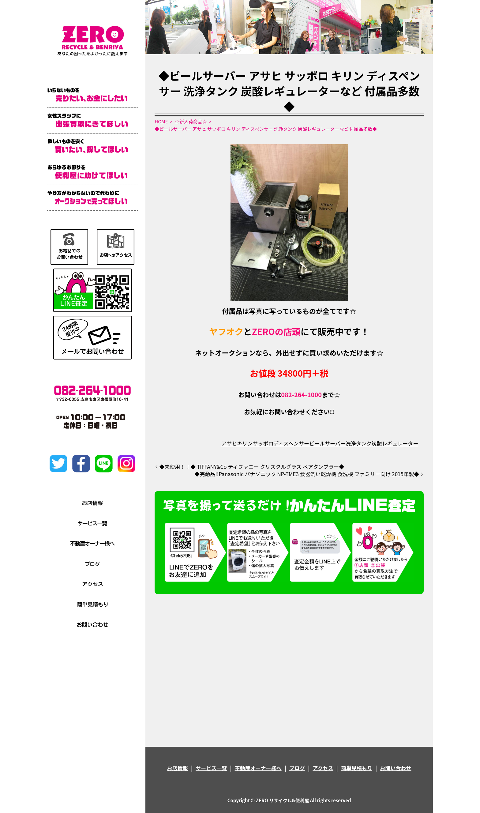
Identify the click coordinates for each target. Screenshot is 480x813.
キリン (245, 443)
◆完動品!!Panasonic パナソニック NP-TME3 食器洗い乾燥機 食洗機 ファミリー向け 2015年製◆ (306, 474)
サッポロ (263, 443)
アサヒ (229, 443)
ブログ (297, 768)
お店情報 (177, 768)
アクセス (323, 768)
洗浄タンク (359, 443)
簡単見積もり (356, 768)
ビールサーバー (327, 443)
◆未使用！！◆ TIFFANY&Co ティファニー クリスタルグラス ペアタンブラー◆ (251, 466)
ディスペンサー (291, 443)
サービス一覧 (211, 768)
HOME (161, 121)
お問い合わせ (395, 768)
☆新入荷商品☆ (191, 121)
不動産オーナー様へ (258, 768)
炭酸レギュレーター (395, 443)
